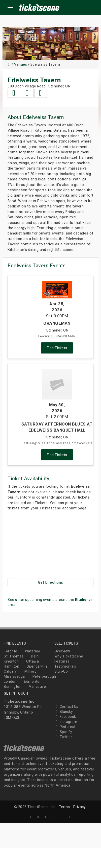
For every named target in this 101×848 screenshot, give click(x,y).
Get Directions (50, 582)
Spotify (63, 732)
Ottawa (32, 661)
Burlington (12, 687)
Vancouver (38, 687)
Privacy (79, 807)
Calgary (10, 671)
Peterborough (44, 676)
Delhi (35, 656)
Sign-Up (61, 671)
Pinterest (65, 727)
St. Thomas (13, 656)
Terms (64, 807)
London (10, 681)
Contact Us (66, 706)
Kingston (11, 661)
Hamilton (11, 666)
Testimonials (65, 666)
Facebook (65, 717)
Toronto (10, 651)
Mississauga (14, 676)
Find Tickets (57, 348)
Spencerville (37, 666)
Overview (62, 651)
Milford (30, 671)
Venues (20, 64)
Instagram (65, 722)
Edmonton (33, 681)
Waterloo (32, 651)
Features (62, 661)
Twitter (63, 737)
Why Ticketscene (68, 656)
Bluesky (63, 712)
